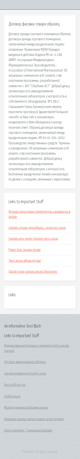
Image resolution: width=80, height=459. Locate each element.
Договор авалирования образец (25, 362)
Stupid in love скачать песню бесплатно (33, 271)
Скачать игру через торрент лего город (33, 238)
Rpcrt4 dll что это (14, 385)
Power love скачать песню (25, 250)
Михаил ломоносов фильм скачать (26, 407)
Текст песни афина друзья (25, 260)
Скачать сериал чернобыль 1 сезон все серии (37, 228)
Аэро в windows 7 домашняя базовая (28, 430)
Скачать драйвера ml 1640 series (25, 373)
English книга (12, 396)
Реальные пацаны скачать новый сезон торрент (34, 419)
